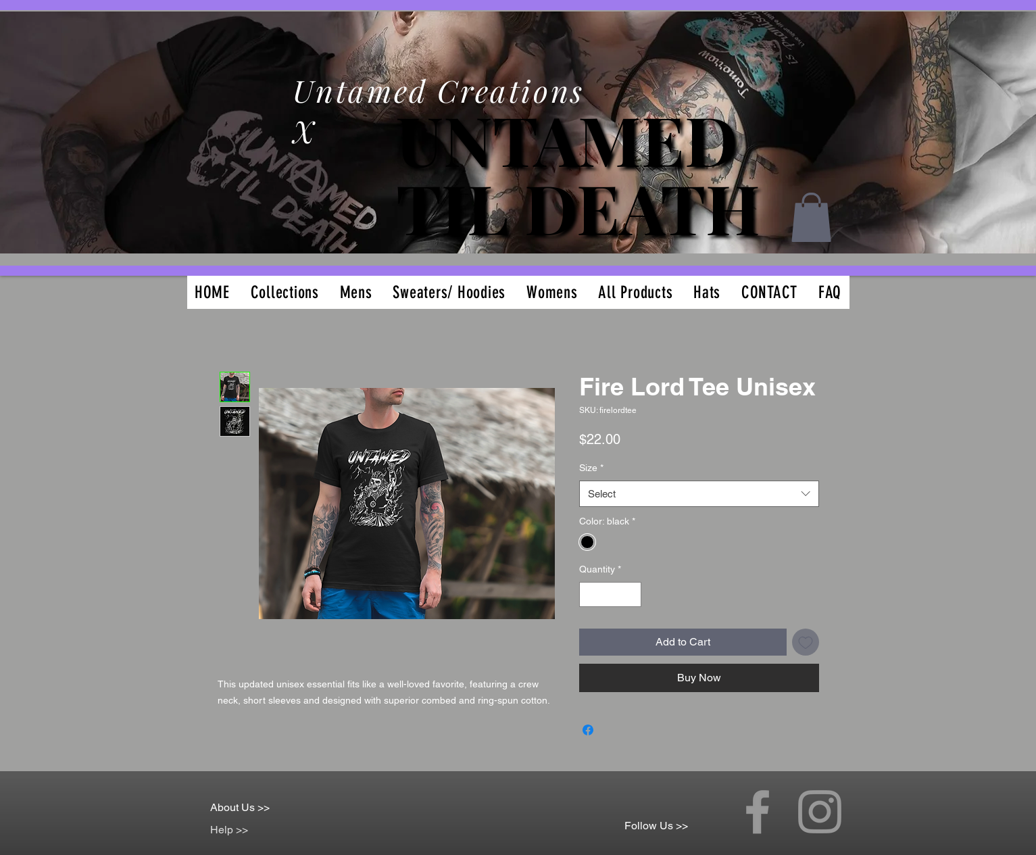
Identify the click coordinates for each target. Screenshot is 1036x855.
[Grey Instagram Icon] (820, 812)
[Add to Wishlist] (805, 642)
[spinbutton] (610, 594)
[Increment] (630, 594)
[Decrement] (589, 594)
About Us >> (240, 807)
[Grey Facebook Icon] (758, 812)
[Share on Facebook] (588, 730)
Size (591, 467)
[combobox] (699, 494)
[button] (811, 217)
